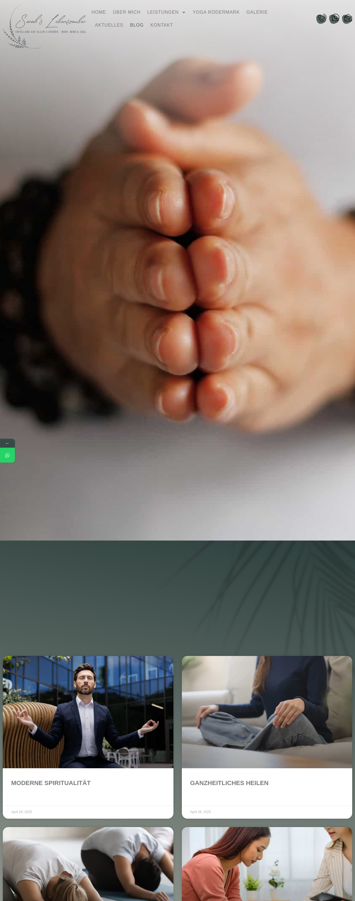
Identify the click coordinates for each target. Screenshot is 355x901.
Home (99, 12)
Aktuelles (109, 25)
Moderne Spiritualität (51, 782)
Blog (136, 25)
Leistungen (166, 12)
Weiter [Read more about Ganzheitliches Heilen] (196, 798)
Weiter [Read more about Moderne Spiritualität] (17, 798)
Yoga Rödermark (216, 12)
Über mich (127, 12)
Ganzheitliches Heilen (229, 782)
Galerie (257, 12)
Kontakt (161, 25)
